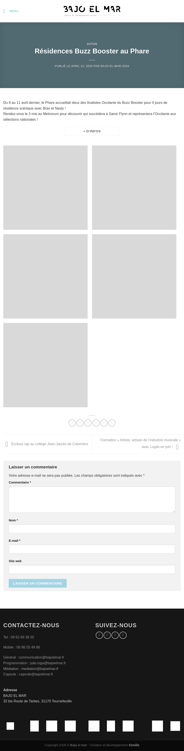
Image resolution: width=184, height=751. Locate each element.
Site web (15, 561)
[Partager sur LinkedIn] (111, 423)
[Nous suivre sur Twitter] (115, 635)
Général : (11, 657)
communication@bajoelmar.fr (41, 657)
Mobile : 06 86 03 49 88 (21, 647)
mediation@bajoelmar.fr (39, 669)
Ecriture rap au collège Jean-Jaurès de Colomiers (45, 444)
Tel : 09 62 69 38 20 (18, 637)
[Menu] (11, 11)
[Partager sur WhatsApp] (72, 423)
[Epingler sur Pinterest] (104, 423)
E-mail (14, 540)
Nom (13, 520)
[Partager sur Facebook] (80, 423)
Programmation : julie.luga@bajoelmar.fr (35, 663)
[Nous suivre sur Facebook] (99, 635)
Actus (92, 44)
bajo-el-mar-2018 (115, 66)
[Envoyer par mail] (96, 423)
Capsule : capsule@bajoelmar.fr (28, 674)
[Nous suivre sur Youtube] (123, 635)
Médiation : (11, 669)
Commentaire (20, 482)
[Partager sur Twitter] (88, 423)
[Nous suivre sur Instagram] (107, 635)
